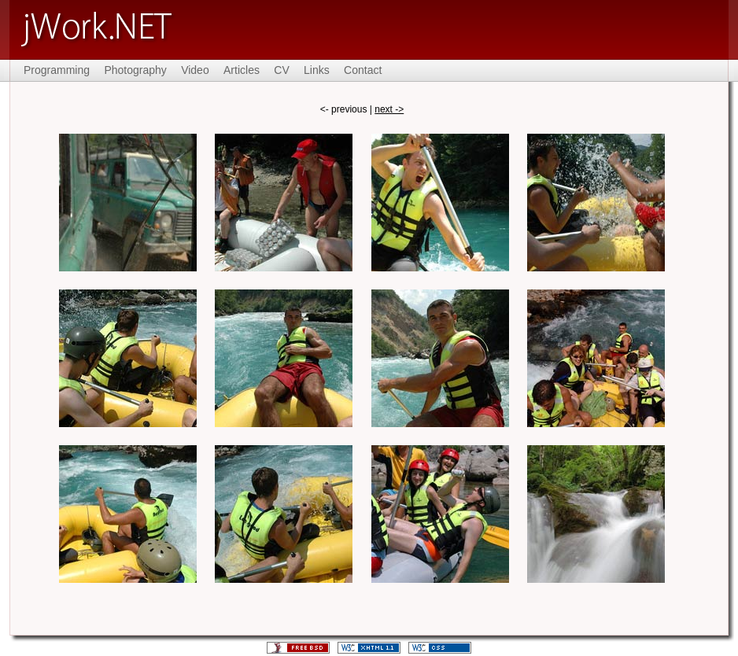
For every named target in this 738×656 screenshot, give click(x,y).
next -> (389, 109)
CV (281, 70)
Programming (57, 70)
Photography (135, 70)
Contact (363, 70)
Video (195, 70)
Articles (241, 70)
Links (317, 70)
